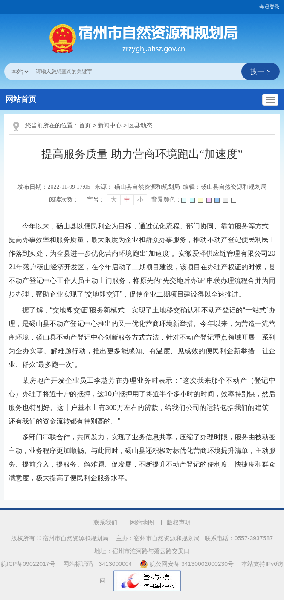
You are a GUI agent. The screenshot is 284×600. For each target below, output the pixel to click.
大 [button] (114, 199)
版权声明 (179, 522)
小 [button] (140, 199)
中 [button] (127, 199)
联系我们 (105, 522)
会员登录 (269, 7)
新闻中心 (110, 125)
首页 (85, 125)
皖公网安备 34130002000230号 (187, 563)
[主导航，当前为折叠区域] (270, 100)
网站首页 (21, 99)
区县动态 (140, 125)
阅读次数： (64, 199)
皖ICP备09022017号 (28, 563)
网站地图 (142, 522)
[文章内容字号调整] (116, 199)
